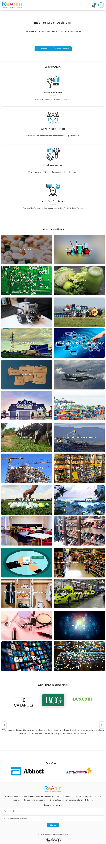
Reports (44, 49)
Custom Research (62, 49)
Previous (4, 724)
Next (102, 724)
